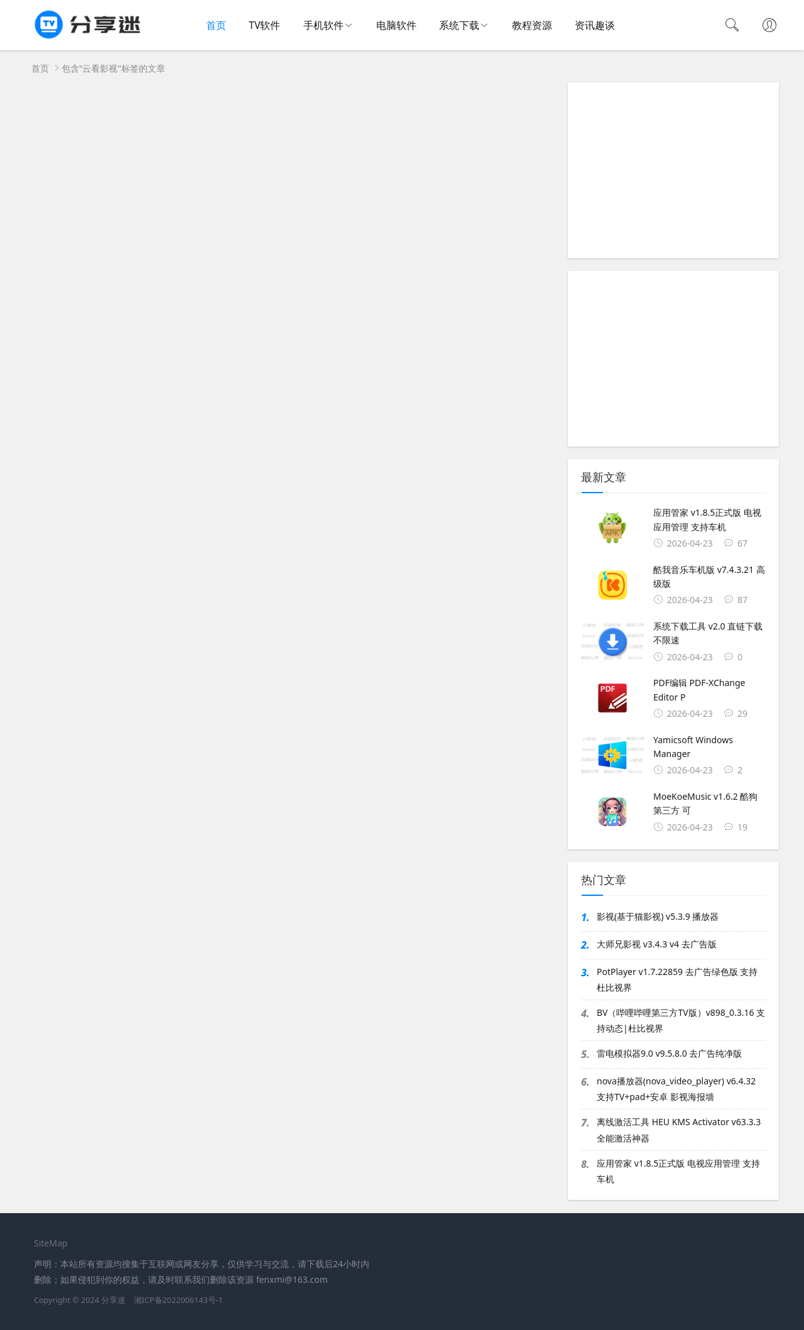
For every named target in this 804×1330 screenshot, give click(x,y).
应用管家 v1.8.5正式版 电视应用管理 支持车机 (678, 1171)
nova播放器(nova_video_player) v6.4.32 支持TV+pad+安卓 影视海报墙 (676, 1089)
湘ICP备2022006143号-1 (178, 1300)
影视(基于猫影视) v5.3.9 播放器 (658, 916)
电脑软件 (396, 25)
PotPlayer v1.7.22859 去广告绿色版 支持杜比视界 (677, 979)
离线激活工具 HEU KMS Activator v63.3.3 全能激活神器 (679, 1129)
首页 (216, 25)
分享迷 (113, 1300)
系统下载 (459, 25)
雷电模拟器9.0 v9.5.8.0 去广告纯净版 (669, 1053)
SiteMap (50, 1243)
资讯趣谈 (595, 25)
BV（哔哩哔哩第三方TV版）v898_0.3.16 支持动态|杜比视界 (681, 1020)
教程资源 (532, 25)
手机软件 (323, 25)
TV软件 (265, 25)
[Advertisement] (673, 170)
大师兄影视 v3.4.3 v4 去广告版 (657, 944)
